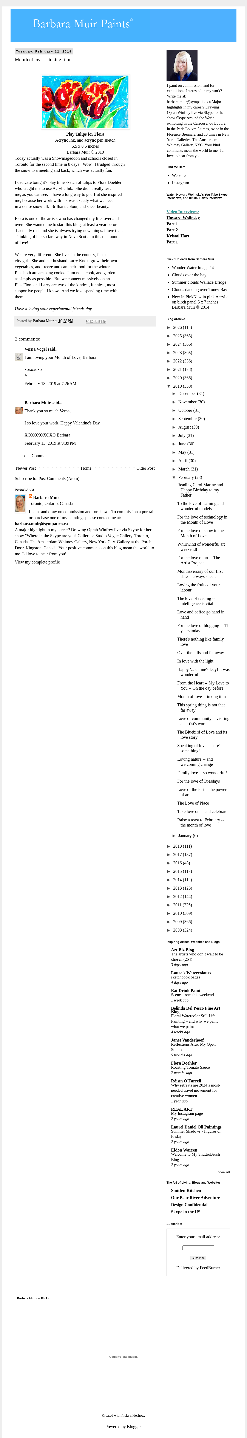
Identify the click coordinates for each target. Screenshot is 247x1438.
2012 (178, 896)
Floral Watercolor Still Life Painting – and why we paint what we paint (194, 1021)
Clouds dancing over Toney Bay (199, 289)
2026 (178, 327)
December (187, 393)
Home (86, 468)
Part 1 (172, 223)
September (188, 418)
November (188, 401)
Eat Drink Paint (186, 990)
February (186, 477)
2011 (178, 904)
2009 (178, 921)
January (185, 835)
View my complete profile (37, 562)
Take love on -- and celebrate (202, 811)
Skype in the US (185, 1211)
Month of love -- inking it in (201, 696)
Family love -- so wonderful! (202, 772)
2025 (178, 335)
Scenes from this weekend (192, 994)
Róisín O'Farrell (186, 1081)
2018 (178, 846)
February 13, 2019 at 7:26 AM (50, 383)
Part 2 (172, 230)
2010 (178, 913)
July (182, 435)
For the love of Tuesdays (198, 781)
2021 (178, 369)
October (185, 410)
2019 (178, 386)
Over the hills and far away (200, 652)
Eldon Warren (184, 1150)
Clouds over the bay (189, 274)
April (183, 460)
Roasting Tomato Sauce (190, 1067)
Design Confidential (189, 1204)
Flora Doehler (109, 182)
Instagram (180, 182)
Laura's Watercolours (191, 973)
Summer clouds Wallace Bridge (199, 282)
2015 (178, 871)
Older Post (145, 468)
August (185, 427)
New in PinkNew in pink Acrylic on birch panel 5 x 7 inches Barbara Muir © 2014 (200, 302)
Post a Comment (34, 455)
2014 (178, 879)
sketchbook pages (185, 977)
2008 (178, 930)
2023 (178, 352)
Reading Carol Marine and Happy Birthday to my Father (200, 489)
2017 (178, 854)
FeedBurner (210, 1267)
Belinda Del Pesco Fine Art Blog (195, 1010)
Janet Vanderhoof (187, 1040)
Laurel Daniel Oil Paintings (196, 1127)
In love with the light (195, 661)
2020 (178, 377)
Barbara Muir (38, 402)
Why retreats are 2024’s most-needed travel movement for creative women (195, 1090)
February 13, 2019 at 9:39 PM (50, 443)
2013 (178, 888)
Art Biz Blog (182, 949)
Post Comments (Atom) (59, 478)
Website (179, 175)
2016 (178, 863)
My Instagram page (187, 1113)
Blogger (133, 1426)
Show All (224, 1172)
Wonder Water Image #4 (193, 267)
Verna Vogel (36, 349)
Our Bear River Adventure (195, 1197)
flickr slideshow (132, 1415)
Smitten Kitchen (186, 1190)
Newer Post (26, 468)
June (182, 443)
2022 (178, 361)
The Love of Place (193, 803)
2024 (178, 344)
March (184, 469)
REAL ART (182, 1109)
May (182, 452)
